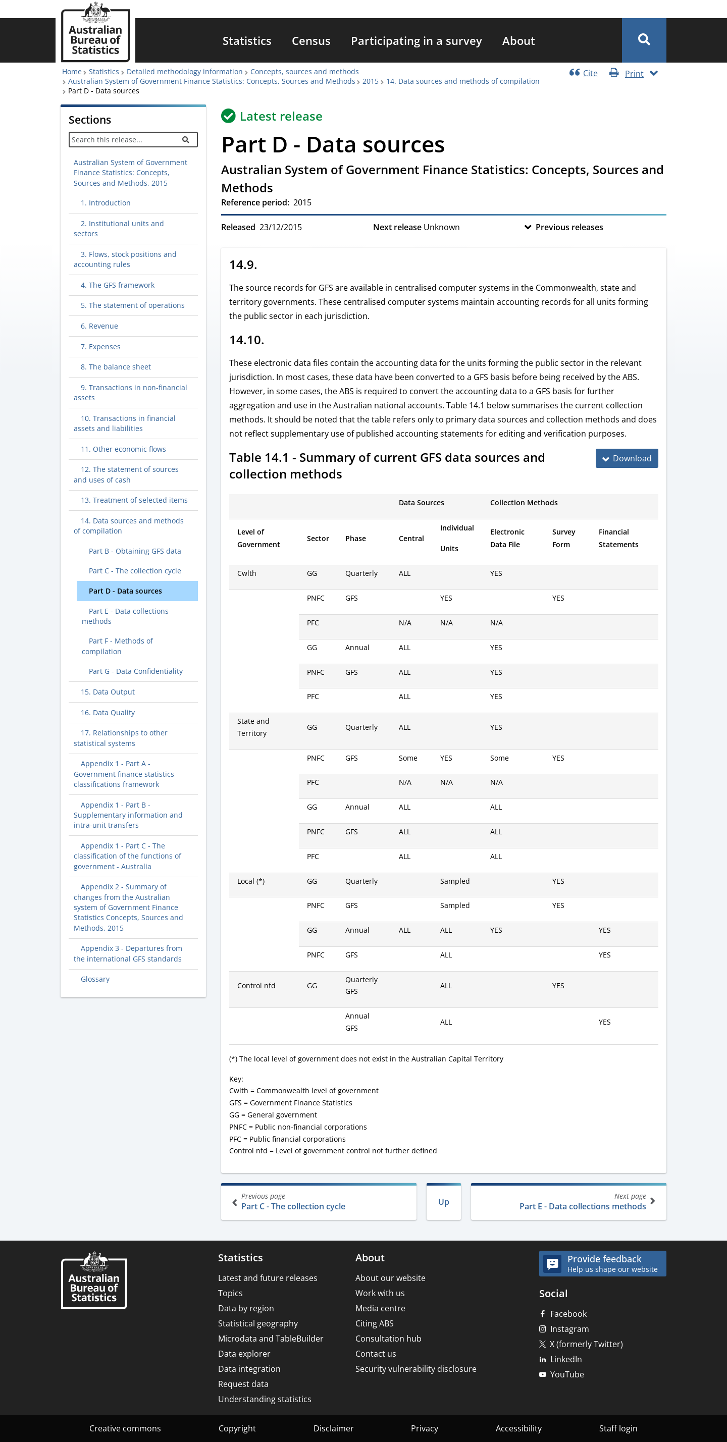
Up (443, 1201)
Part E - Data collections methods (567, 1201)
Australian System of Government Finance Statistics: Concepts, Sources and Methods (211, 81)
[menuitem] (247, 40)
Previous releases (569, 227)
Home (72, 71)
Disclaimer (334, 1428)
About (518, 40)
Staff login (618, 1428)
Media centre (380, 1308)
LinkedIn (566, 1359)
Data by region (246, 1308)
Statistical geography (258, 1323)
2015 (370, 81)
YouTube (567, 1374)
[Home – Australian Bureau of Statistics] (94, 1281)
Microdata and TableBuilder (271, 1338)
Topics (230, 1293)
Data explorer (244, 1353)
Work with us (380, 1293)
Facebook (568, 1313)
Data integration (249, 1368)
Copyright (237, 1428)
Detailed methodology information (185, 71)
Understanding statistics (264, 1399)
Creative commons (125, 1428)
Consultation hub (388, 1338)
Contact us (375, 1353)
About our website (390, 1278)
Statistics (247, 40)
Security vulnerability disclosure (416, 1368)
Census (311, 40)
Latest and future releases (268, 1278)
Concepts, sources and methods (304, 71)
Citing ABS (374, 1323)
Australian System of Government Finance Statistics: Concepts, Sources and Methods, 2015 (130, 172)
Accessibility (519, 1428)
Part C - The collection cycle (319, 1201)
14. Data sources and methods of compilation (463, 81)
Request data (243, 1384)
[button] (644, 40)
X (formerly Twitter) (586, 1344)
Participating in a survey (416, 40)
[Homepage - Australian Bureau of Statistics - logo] (95, 32)
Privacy (424, 1428)
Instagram (569, 1328)
